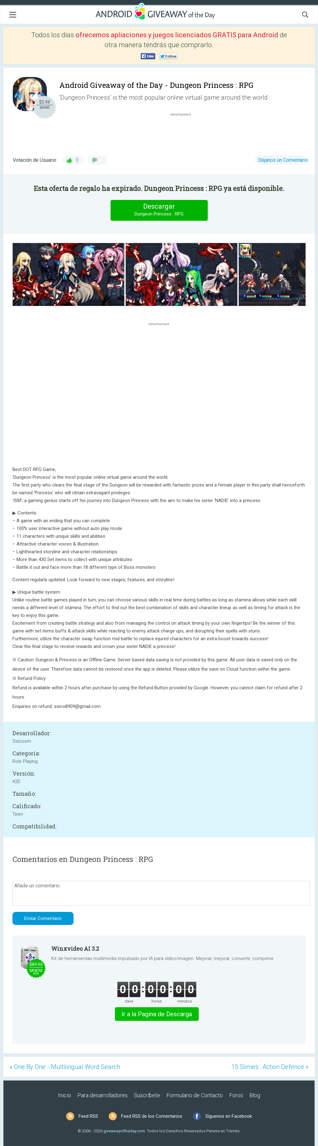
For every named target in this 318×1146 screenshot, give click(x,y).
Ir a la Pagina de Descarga (156, 1014)
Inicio (64, 1095)
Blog (254, 1095)
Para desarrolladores (102, 1095)
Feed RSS (88, 1116)
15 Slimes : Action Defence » (269, 1067)
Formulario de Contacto (194, 1095)
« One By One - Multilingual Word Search (65, 1067)
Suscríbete (147, 1095)
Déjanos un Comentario (283, 160)
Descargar (159, 210)
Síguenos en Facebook (228, 1116)
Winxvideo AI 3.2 (75, 948)
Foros (236, 1095)
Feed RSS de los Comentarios (151, 1116)
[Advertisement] (183, 132)
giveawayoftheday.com (124, 1131)
